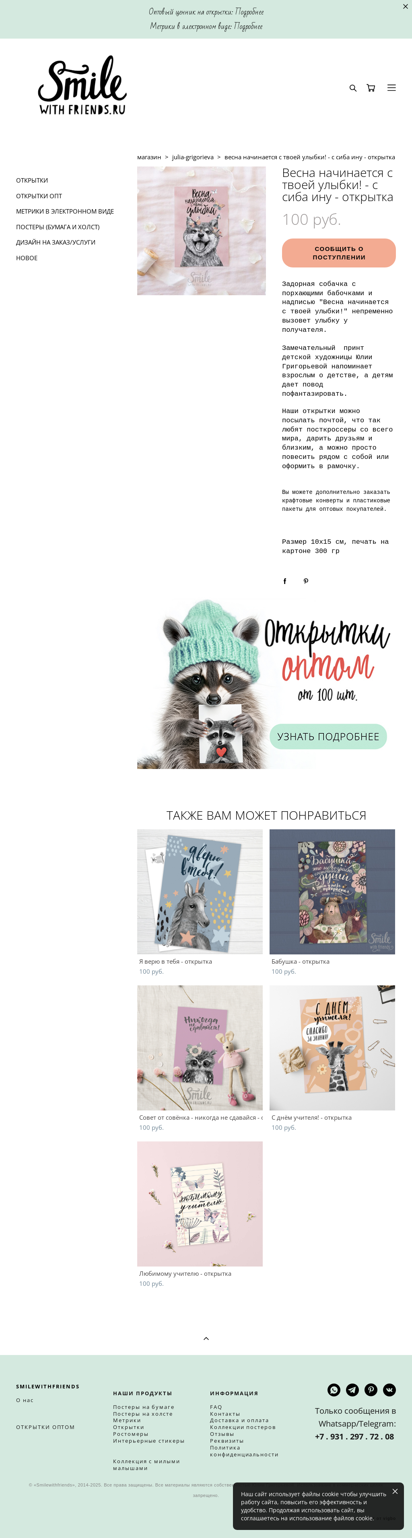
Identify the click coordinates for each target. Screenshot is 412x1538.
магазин (149, 157)
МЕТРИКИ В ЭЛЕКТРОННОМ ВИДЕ (65, 211)
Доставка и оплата (239, 1420)
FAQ (216, 1407)
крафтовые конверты (312, 501)
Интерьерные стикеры (149, 1440)
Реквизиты (227, 1440)
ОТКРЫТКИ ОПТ (39, 196)
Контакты (225, 1413)
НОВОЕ (26, 258)
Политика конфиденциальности (244, 1451)
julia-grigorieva (193, 157)
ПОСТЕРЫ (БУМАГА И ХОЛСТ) (57, 227)
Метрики (127, 1420)
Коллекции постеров (243, 1427)
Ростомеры (131, 1433)
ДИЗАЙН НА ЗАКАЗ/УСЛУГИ (55, 242)
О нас (25, 1400)
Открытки (128, 1427)
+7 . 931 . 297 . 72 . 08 (355, 1436)
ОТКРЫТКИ (32, 180)
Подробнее (249, 12)
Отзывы (222, 1433)
